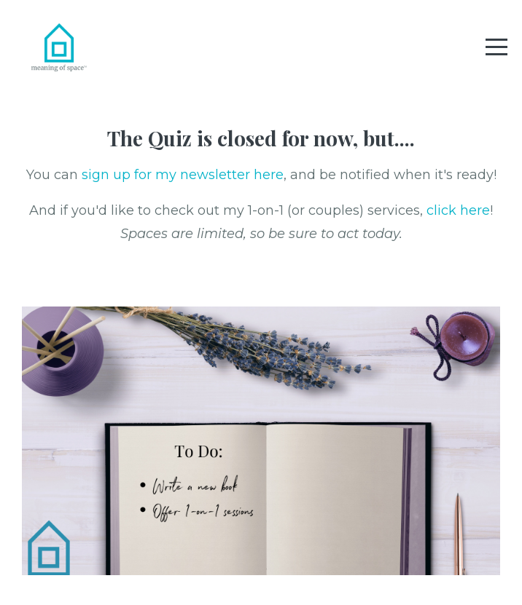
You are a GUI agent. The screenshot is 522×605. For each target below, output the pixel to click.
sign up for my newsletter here (183, 175)
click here (458, 210)
